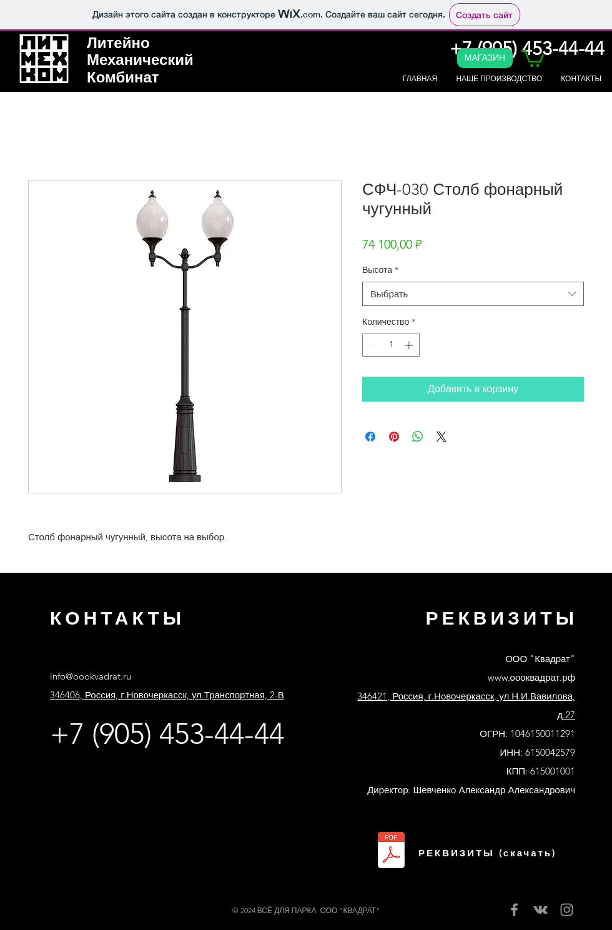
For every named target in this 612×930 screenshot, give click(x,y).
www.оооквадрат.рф (531, 677)
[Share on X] (441, 436)
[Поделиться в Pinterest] (394, 436)
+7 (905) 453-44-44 (167, 733)
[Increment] (410, 345)
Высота (380, 269)
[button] (532, 57)
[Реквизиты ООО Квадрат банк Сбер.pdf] (391, 852)
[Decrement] (372, 345)
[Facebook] (514, 909)
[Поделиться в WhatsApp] (417, 436)
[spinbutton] (391, 345)
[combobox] (473, 294)
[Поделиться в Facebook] (370, 436)
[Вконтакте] (540, 909)
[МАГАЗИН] (485, 58)
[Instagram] (566, 909)
